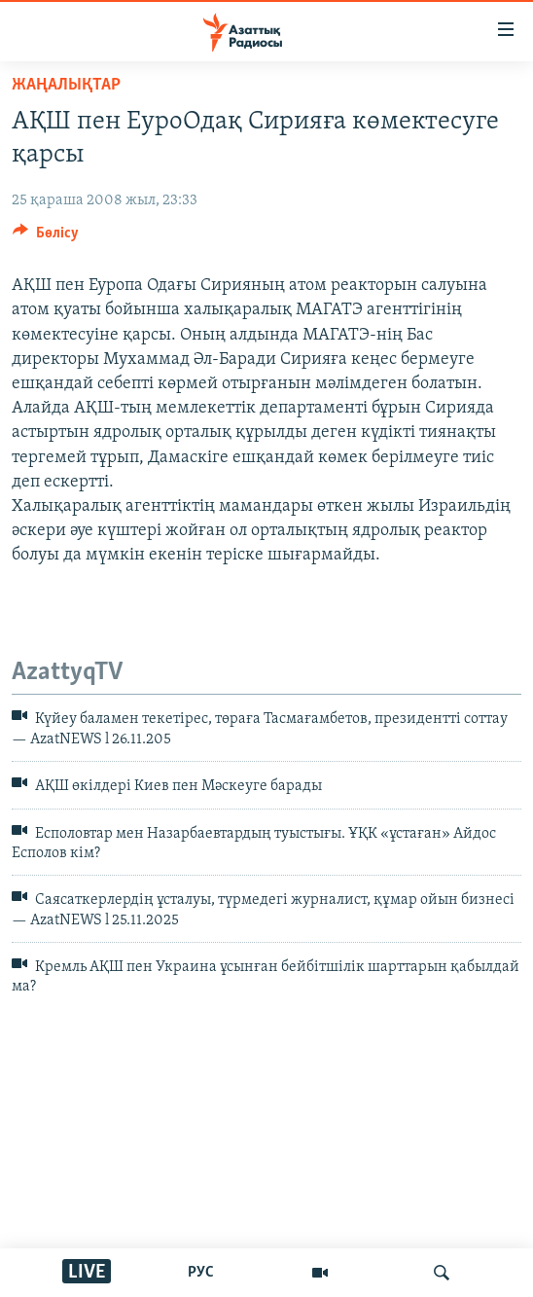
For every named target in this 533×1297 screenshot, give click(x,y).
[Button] (46, 237)
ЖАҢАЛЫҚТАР (66, 85)
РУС (201, 1272)
